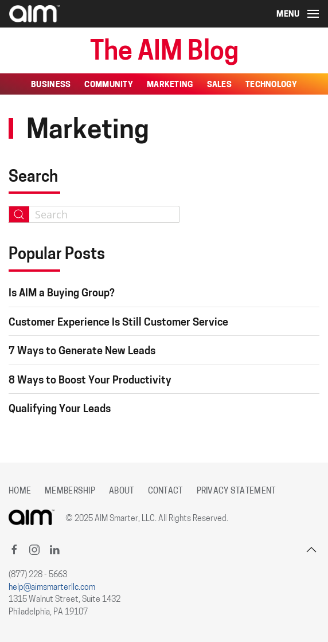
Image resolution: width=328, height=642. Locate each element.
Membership (70, 491)
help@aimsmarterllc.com (52, 588)
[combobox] (94, 214)
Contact (165, 491)
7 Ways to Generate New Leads (82, 351)
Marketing (170, 85)
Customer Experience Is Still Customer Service (118, 323)
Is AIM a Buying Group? (62, 293)
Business (51, 85)
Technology (271, 85)
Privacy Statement (236, 491)
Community (108, 85)
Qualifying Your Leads (60, 409)
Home (20, 491)
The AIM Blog (164, 53)
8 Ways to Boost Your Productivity (90, 380)
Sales (219, 85)
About (121, 491)
